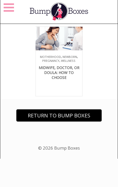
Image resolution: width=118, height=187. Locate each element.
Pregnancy (50, 61)
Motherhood (50, 57)
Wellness (68, 61)
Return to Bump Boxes (59, 115)
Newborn (70, 57)
